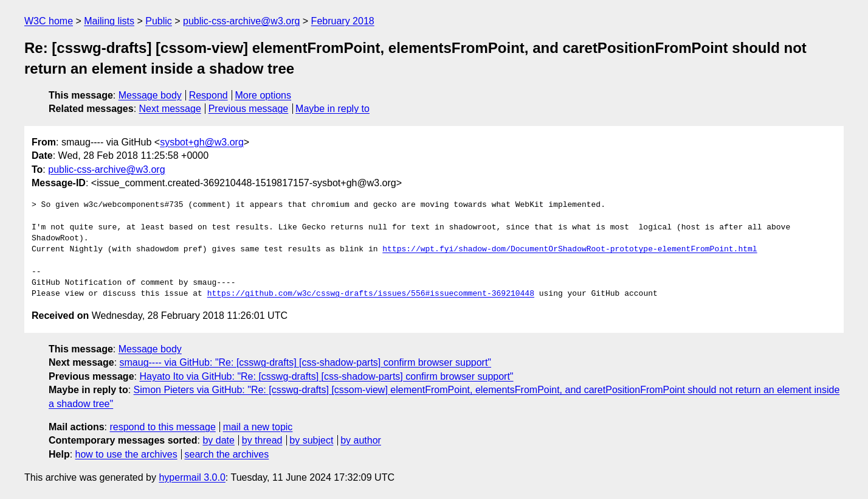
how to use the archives (126, 454)
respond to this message (162, 427)
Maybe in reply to (332, 108)
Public (158, 21)
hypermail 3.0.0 (192, 477)
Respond (208, 95)
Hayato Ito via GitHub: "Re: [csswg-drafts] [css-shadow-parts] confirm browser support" (326, 376)
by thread (262, 440)
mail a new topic (258, 427)
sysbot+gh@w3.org (202, 142)
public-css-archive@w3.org (241, 21)
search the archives (227, 454)
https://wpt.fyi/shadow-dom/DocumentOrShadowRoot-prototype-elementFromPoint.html (569, 249)
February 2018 (342, 21)
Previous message (248, 108)
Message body (150, 95)
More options (263, 95)
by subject (311, 440)
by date (218, 440)
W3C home (48, 21)
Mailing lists (109, 21)
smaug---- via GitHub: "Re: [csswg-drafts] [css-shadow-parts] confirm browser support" (306, 362)
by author (360, 440)
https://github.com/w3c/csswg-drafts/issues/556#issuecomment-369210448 (370, 293)
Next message (170, 108)
